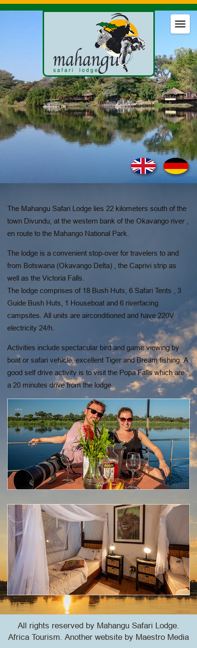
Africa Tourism (34, 637)
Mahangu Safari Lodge (137, 625)
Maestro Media (162, 637)
